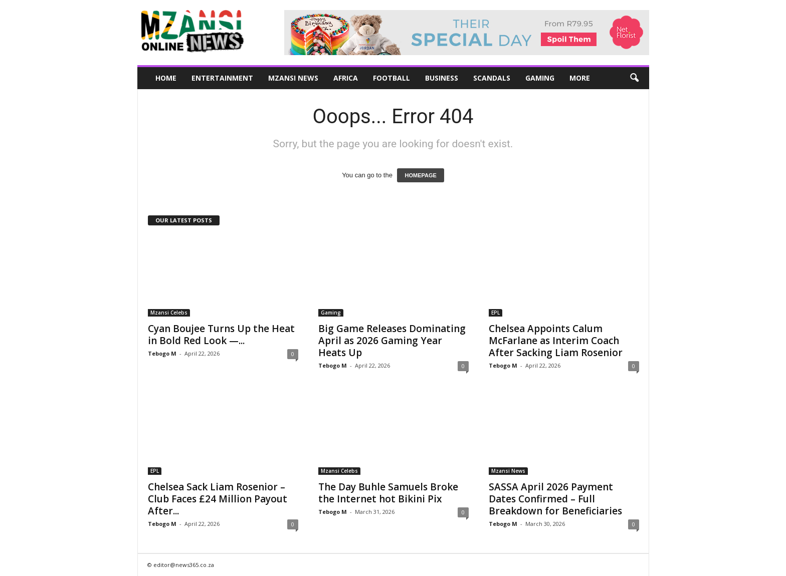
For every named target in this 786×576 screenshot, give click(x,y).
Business (441, 78)
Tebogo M (162, 353)
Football (391, 78)
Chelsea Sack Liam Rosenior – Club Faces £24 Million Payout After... (217, 498)
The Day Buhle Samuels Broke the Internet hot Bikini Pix (388, 492)
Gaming (539, 78)
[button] (634, 78)
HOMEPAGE (420, 175)
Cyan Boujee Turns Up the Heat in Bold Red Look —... (221, 334)
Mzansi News (293, 78)
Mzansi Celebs (168, 312)
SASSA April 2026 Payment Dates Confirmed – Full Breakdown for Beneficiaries (555, 498)
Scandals (491, 78)
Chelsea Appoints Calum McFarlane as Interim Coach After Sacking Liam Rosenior (556, 340)
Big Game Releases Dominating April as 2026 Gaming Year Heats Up (392, 340)
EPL (495, 312)
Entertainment (222, 78)
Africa (345, 78)
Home (165, 78)
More (579, 78)
